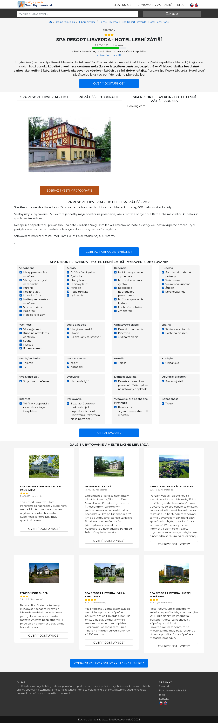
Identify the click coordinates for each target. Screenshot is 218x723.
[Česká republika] (65, 22)
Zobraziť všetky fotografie (69, 190)
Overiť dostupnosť (109, 83)
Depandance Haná (98, 486)
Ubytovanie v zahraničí (155, 4)
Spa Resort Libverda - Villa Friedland (105, 595)
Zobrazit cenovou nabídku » (109, 251)
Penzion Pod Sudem (34, 593)
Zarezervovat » (109, 432)
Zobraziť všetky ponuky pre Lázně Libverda (109, 663)
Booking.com (136, 106)
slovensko (123, 4)
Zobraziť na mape (109, 55)
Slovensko (165, 686)
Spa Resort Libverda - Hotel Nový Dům (170, 595)
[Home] (50, 22)
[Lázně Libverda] (108, 22)
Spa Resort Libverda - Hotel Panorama (41, 488)
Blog (181, 4)
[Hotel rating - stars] (109, 35)
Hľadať (172, 13)
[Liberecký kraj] (86, 22)
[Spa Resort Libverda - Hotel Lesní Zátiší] (145, 22)
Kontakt (164, 698)
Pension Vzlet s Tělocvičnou (171, 486)
